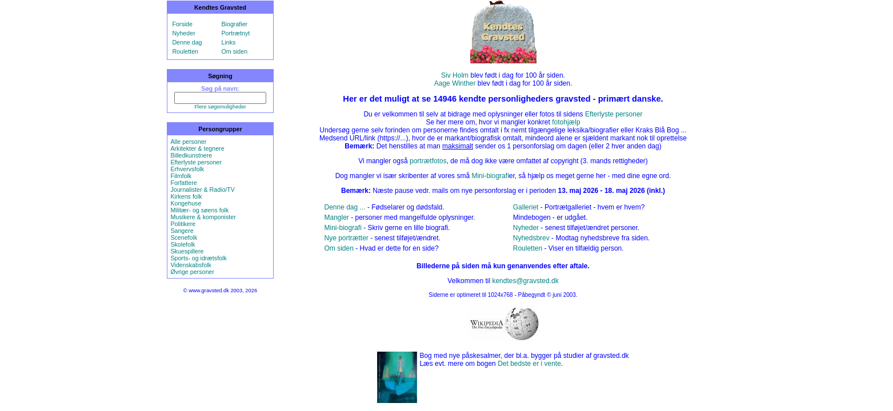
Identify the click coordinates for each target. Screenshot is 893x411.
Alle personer (188, 141)
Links (229, 42)
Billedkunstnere (191, 155)
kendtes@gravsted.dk (525, 281)
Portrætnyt (236, 33)
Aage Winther (455, 83)
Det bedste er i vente (529, 364)
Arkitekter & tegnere (197, 148)
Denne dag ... (345, 207)
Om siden (235, 51)
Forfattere (183, 182)
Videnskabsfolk (190, 264)
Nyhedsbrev (531, 238)
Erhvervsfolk (187, 169)
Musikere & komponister (202, 216)
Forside (182, 24)
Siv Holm (454, 75)
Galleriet (526, 207)
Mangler (337, 217)
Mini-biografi (489, 176)
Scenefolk (183, 237)
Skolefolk (182, 244)
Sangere (181, 230)
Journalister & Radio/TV (202, 189)
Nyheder (183, 33)
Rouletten (185, 51)
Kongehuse (185, 203)
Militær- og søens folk (199, 210)
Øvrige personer (192, 271)
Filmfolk (180, 175)
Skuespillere (186, 251)
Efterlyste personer (195, 162)
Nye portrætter (347, 238)
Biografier (235, 24)
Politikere (182, 223)
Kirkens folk (186, 196)
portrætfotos (428, 161)
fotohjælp (566, 122)
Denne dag (187, 42)
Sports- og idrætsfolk (198, 258)
